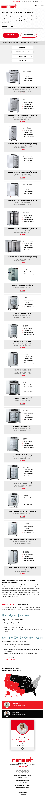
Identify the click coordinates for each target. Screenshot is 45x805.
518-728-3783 (22, 751)
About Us (37, 1)
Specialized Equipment (22, 791)
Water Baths (22, 788)
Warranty (31, 1)
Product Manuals (22, 796)
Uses (16, 48)
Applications (22, 798)
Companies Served (22, 793)
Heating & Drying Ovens (22, 781)
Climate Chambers (8, 48)
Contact (36, 5)
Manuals (24, 1)
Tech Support (17, 1)
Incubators (22, 783)
